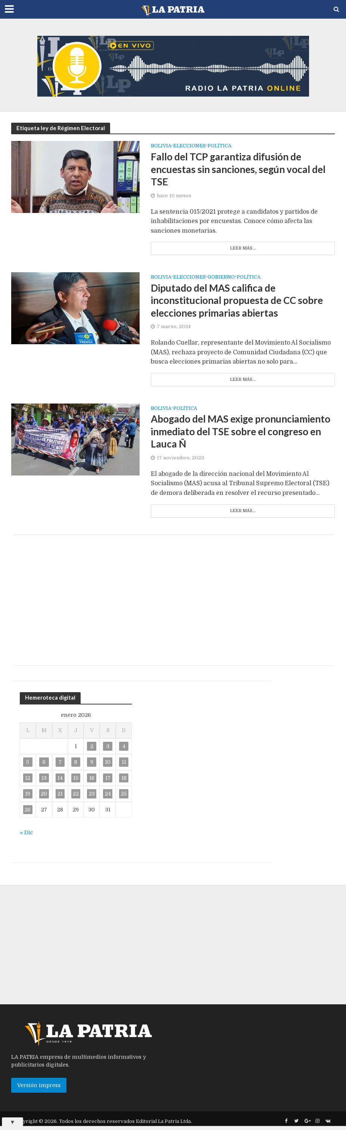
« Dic (26, 832)
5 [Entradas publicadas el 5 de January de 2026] (27, 762)
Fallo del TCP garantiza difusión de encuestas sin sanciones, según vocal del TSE (238, 169)
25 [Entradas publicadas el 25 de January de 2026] (124, 794)
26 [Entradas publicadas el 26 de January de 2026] (28, 810)
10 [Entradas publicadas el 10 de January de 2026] (107, 762)
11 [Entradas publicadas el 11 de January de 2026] (124, 762)
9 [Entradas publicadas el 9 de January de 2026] (91, 762)
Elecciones (189, 145)
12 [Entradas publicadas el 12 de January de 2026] (27, 778)
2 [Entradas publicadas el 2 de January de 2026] (91, 746)
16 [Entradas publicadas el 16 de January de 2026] (91, 778)
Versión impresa (38, 1085)
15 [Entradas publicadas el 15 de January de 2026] (75, 778)
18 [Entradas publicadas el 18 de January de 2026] (124, 778)
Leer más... (243, 248)
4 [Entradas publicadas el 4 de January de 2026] (123, 746)
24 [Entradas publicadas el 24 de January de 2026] (108, 794)
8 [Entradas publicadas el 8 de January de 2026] (75, 762)
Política (219, 145)
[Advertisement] (173, 600)
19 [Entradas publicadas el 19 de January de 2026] (27, 794)
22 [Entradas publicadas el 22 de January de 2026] (76, 794)
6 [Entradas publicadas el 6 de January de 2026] (44, 762)
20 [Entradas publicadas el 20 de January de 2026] (44, 794)
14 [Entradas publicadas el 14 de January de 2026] (60, 778)
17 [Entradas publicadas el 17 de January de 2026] (107, 778)
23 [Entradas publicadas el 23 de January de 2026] (92, 794)
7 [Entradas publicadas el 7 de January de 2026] (60, 762)
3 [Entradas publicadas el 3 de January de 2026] (107, 746)
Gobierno (221, 277)
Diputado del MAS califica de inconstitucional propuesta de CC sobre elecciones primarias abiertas (237, 300)
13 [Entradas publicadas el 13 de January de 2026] (44, 778)
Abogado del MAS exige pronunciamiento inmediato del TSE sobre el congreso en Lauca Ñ (240, 431)
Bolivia (161, 145)
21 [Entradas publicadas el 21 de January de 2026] (60, 794)
